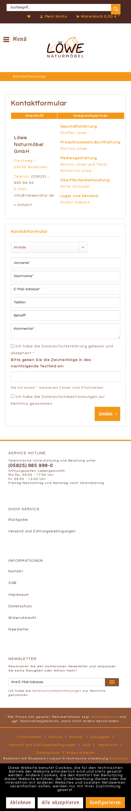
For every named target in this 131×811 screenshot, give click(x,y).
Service (55, 737)
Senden (108, 413)
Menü (15, 39)
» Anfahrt (23, 205)
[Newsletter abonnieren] (112, 682)
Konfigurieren (105, 802)
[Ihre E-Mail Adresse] (56, 682)
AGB (12, 583)
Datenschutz (20, 606)
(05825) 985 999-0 (30, 465)
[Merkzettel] (29, 16)
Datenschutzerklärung (64, 346)
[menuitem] (65, 7)
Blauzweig (118, 758)
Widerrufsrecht (22, 618)
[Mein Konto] (52, 16)
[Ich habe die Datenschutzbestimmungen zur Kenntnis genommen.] (12, 396)
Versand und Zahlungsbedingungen (42, 531)
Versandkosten (104, 717)
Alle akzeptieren (60, 802)
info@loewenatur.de (34, 195)
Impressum (18, 595)
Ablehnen (20, 802)
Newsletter (18, 629)
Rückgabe (18, 520)
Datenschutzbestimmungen (70, 397)
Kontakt (15, 571)
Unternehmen (29, 737)
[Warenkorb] (96, 16)
